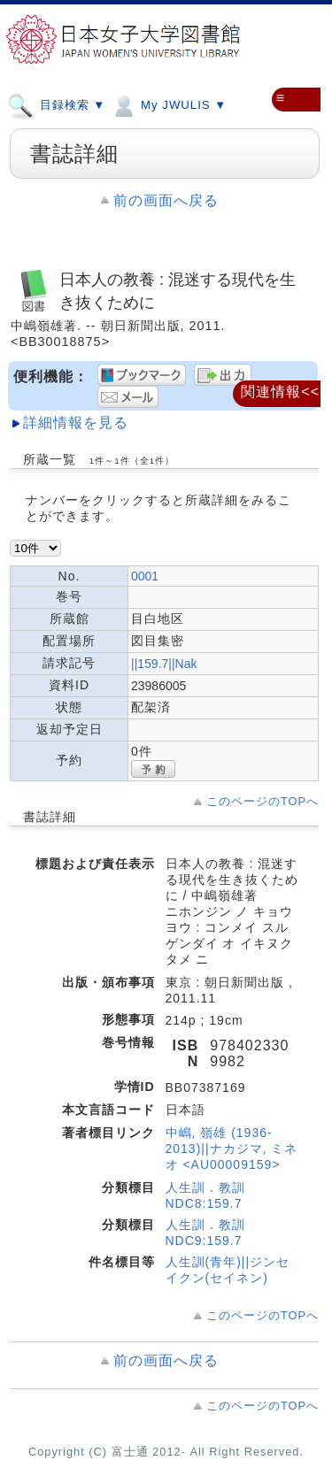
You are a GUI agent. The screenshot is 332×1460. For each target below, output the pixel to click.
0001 (144, 576)
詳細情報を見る (75, 422)
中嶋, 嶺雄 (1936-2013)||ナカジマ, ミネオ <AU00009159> (232, 1149)
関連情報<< (280, 391)
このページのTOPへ (262, 801)
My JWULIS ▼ (168, 104)
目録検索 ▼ (56, 104)
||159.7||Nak (164, 664)
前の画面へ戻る (166, 200)
